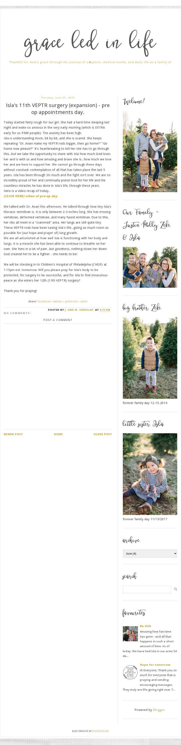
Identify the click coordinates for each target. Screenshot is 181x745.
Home (58, 434)
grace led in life (91, 44)
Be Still (145, 626)
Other (84, 301)
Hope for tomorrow (155, 665)
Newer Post (13, 434)
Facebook (44, 301)
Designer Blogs (100, 731)
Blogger (158, 710)
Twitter (57, 301)
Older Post (103, 434)
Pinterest (71, 301)
